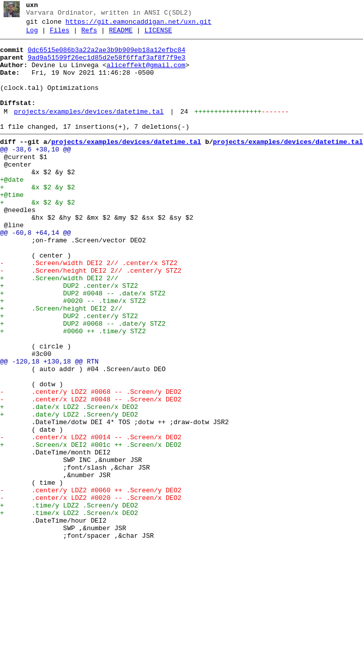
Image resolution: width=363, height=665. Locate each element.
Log (32, 34)
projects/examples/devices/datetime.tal (88, 129)
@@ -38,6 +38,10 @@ (35, 172)
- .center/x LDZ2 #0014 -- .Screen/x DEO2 (91, 517)
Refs (89, 34)
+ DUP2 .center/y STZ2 (69, 372)
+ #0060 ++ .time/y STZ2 (73, 390)
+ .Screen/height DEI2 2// (63, 363)
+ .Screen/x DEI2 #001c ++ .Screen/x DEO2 (91, 526)
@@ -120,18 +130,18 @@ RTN (49, 426)
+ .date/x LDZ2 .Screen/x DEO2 (69, 481)
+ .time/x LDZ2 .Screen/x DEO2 (69, 608)
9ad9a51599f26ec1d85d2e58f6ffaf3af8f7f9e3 (107, 65)
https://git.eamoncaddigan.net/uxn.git (139, 24)
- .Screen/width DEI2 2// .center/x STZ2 (88, 308)
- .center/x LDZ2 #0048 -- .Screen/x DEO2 (91, 472)
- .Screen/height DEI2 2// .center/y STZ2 (91, 317)
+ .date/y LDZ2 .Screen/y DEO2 (69, 490)
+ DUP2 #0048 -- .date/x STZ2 (83, 344)
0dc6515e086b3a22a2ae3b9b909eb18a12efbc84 (107, 56)
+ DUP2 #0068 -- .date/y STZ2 (83, 381)
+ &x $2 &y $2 (37, 217)
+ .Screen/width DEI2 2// (61, 326)
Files (59, 34)
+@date (12, 208)
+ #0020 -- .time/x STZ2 (73, 354)
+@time (12, 226)
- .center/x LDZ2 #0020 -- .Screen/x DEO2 (91, 590)
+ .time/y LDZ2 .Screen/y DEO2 (69, 599)
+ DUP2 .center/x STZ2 (69, 335)
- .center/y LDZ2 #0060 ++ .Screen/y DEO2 (91, 581)
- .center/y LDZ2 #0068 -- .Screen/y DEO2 (91, 463)
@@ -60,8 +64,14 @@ (35, 272)
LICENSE (158, 34)
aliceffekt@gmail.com (146, 74)
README (120, 34)
